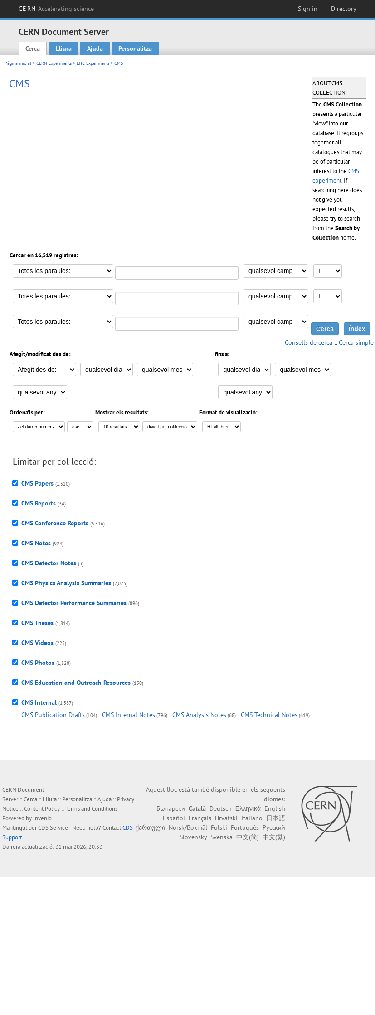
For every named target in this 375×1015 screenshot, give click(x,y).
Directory (343, 9)
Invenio (42, 818)
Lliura (64, 48)
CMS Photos (37, 663)
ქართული (150, 827)
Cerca (32, 48)
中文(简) (247, 837)
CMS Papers (37, 483)
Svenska (221, 837)
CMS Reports (38, 503)
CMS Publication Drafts (53, 715)
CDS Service (53, 828)
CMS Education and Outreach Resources (76, 682)
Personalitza (135, 48)
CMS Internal (39, 702)
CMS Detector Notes (48, 563)
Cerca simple (356, 342)
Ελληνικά (248, 808)
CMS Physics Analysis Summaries (66, 583)
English (274, 808)
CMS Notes (36, 543)
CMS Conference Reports (54, 523)
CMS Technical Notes (269, 715)
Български (170, 808)
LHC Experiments (93, 63)
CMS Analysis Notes (199, 715)
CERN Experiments (54, 63)
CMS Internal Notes (128, 715)
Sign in (307, 9)
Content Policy (42, 809)
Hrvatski (226, 818)
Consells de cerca (308, 342)
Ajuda (95, 48)
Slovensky (193, 837)
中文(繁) (274, 837)
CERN (56, 9)
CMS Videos (37, 643)
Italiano (252, 818)
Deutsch (220, 808)
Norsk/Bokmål (188, 827)
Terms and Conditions (91, 809)
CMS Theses (37, 623)
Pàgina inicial (18, 63)
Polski (219, 827)
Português (245, 827)
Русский (274, 827)
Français (200, 818)
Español (174, 818)
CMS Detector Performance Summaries (74, 603)
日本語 (275, 818)
